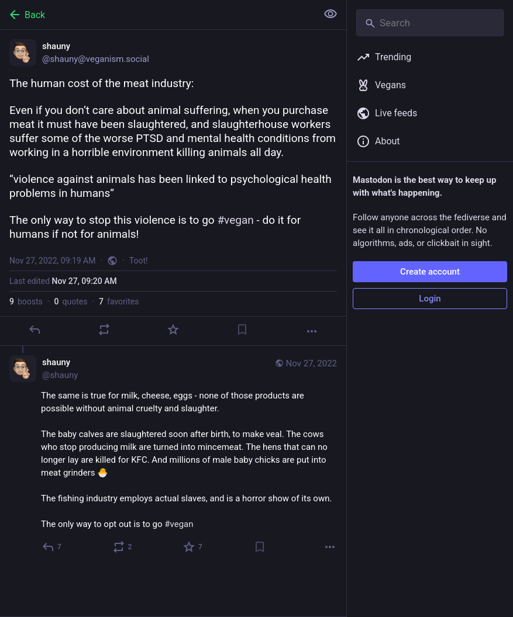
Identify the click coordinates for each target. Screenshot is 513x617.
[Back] (157, 14)
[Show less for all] (330, 14)
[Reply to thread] (52, 547)
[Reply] (34, 330)
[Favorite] (173, 330)
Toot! (138, 260)
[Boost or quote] (104, 330)
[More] (312, 331)
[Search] (430, 22)
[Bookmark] (242, 330)
